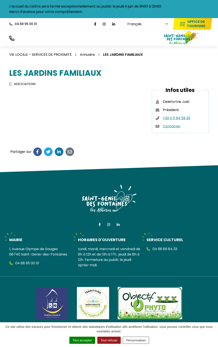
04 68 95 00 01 (24, 263)
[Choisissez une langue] (145, 24)
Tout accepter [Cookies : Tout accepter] (82, 340)
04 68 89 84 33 (161, 248)
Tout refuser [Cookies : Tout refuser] (109, 340)
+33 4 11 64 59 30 (176, 118)
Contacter (172, 126)
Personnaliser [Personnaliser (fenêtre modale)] (136, 340)
